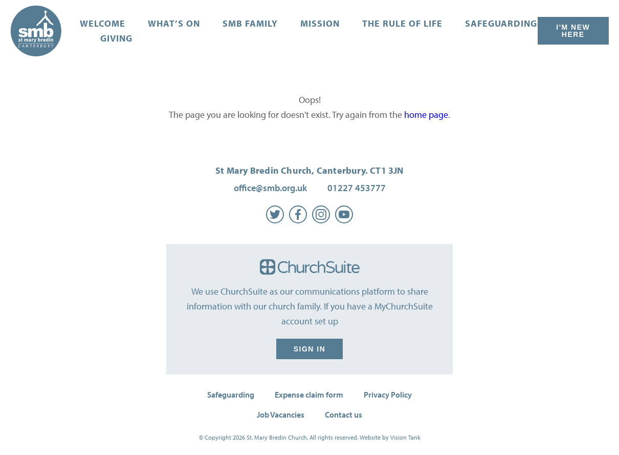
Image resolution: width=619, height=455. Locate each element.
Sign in (309, 349)
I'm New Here (573, 31)
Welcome (102, 23)
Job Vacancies (280, 414)
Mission (320, 23)
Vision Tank (405, 437)
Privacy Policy (388, 394)
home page (426, 114)
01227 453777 (356, 188)
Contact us (343, 414)
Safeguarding (501, 23)
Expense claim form (309, 394)
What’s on (174, 23)
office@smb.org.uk (270, 188)
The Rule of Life (402, 23)
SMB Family (250, 23)
